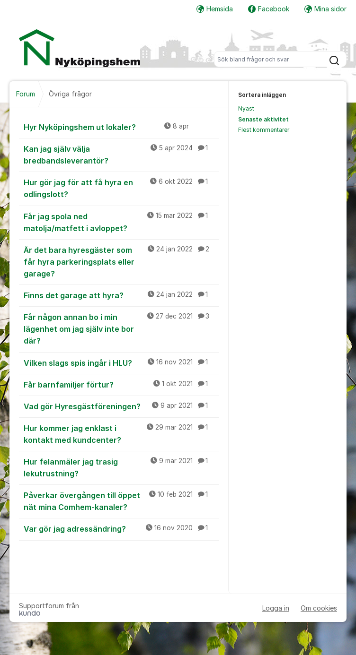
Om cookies (319, 608)
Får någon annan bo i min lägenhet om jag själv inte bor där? (121, 328)
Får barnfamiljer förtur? (121, 384)
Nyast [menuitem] (246, 108)
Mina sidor (325, 9)
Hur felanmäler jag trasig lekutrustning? (121, 467)
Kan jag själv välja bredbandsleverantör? (121, 154)
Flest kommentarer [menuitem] (263, 129)
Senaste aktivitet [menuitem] (263, 119)
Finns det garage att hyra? (121, 295)
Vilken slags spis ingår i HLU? (121, 362)
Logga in (275, 608)
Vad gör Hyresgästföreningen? (121, 406)
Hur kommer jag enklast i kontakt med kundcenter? (121, 433)
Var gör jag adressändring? (121, 528)
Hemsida (214, 9)
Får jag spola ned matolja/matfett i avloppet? (121, 222)
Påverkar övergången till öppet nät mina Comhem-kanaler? (121, 501)
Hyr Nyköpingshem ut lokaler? (121, 126)
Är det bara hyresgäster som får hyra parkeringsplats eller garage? (121, 261)
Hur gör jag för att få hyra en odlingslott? (121, 188)
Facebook (268, 9)
